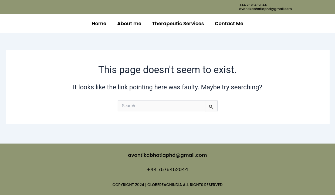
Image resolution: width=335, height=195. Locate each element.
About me (129, 23)
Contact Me (229, 23)
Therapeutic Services (178, 23)
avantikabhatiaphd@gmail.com (167, 155)
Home (99, 23)
